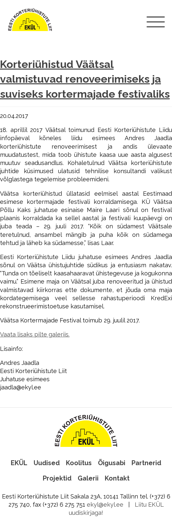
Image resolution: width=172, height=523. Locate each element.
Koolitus (79, 463)
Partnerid (146, 463)
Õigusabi (111, 463)
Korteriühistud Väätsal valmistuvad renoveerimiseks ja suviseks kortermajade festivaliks (85, 79)
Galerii (88, 478)
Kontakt (117, 478)
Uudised (47, 463)
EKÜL (19, 463)
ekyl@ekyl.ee (105, 504)
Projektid (57, 478)
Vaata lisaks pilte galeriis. (35, 334)
